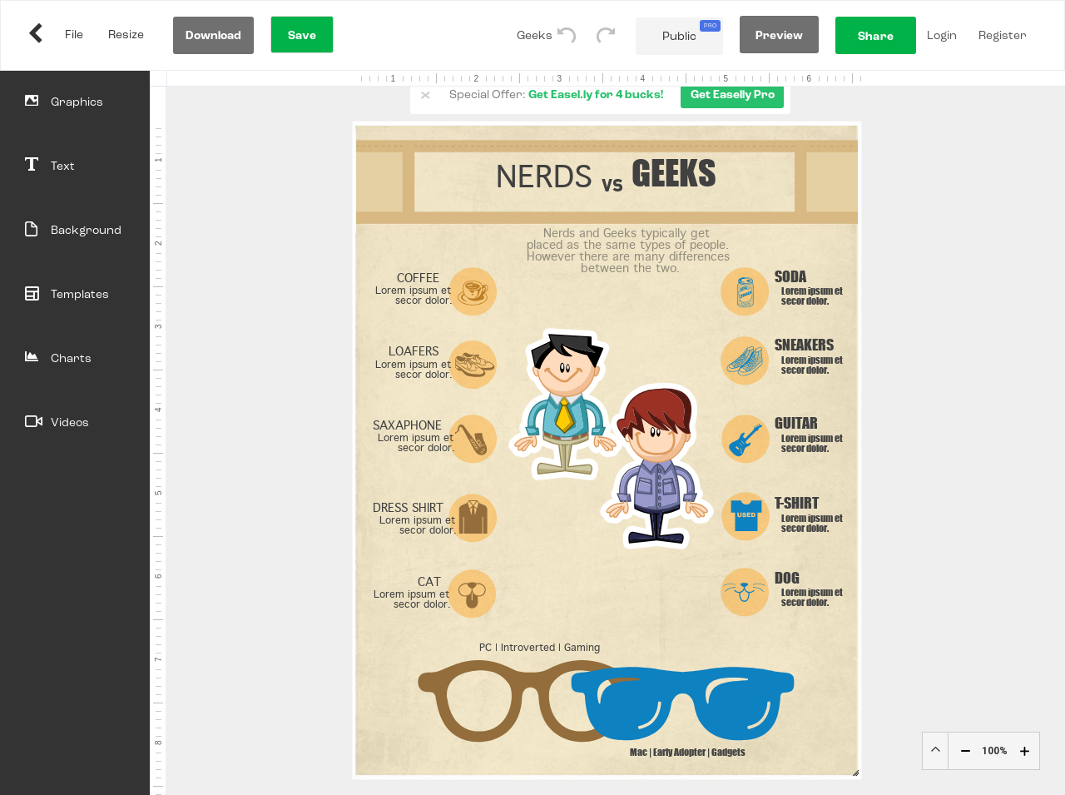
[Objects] (75, 103)
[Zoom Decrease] (965, 751)
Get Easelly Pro (733, 95)
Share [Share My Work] (876, 36)
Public (691, 31)
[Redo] (616, 35)
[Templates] (75, 295)
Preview (779, 36)
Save (302, 36)
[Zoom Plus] (1024, 751)
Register (1002, 36)
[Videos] (75, 423)
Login (942, 36)
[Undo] (577, 35)
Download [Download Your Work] (214, 36)
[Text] (75, 167)
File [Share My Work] (74, 35)
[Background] (75, 231)
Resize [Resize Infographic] (126, 35)
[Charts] (75, 359)
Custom (935, 751)
